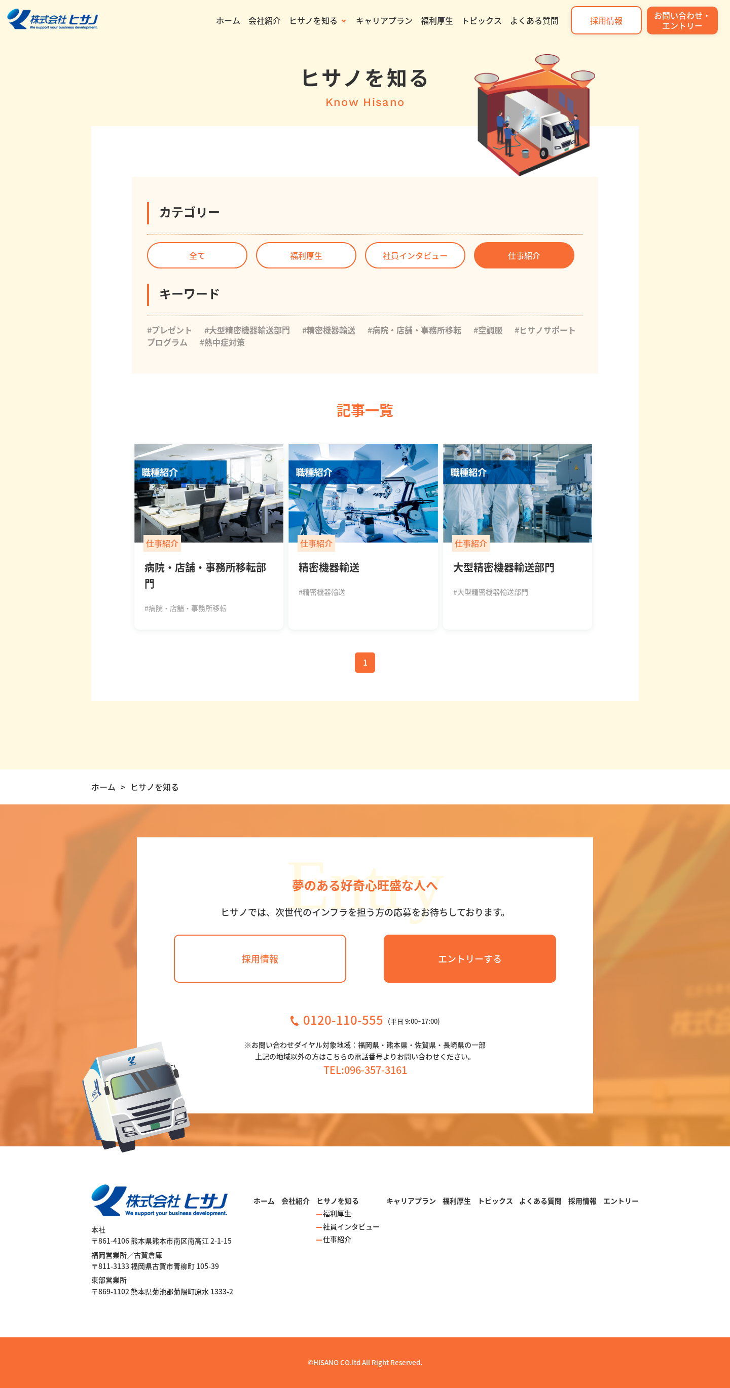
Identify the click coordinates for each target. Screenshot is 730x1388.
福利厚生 (437, 20)
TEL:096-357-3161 (365, 1069)
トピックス (481, 20)
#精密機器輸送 (328, 330)
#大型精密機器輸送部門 (247, 330)
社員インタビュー (415, 255)
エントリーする (470, 958)
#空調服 (487, 330)
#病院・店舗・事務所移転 (414, 330)
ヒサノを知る (313, 20)
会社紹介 (264, 20)
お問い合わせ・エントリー (682, 20)
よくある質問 (534, 20)
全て (197, 255)
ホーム (228, 20)
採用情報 (606, 20)
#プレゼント (169, 330)
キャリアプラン (384, 20)
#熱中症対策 (222, 342)
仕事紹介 (524, 255)
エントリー (621, 1201)
